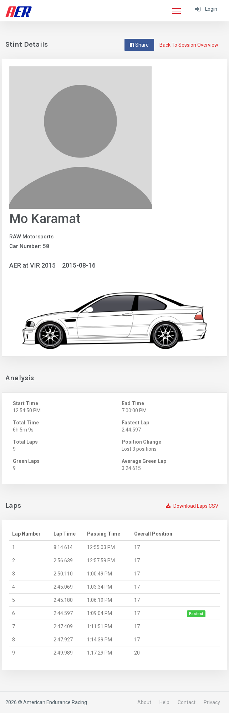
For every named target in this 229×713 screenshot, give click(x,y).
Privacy (212, 702)
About (144, 702)
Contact (186, 702)
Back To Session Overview (188, 45)
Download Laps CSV (192, 506)
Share (139, 45)
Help (164, 702)
